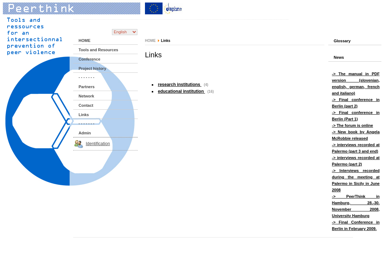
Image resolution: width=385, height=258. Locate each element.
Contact (86, 105)
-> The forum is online (352, 125)
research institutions (179, 84)
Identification (98, 143)
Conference (89, 59)
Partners (87, 87)
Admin (85, 133)
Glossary (342, 41)
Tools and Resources (98, 50)
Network (86, 96)
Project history (92, 68)
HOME (84, 40)
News (339, 57)
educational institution (181, 91)
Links (84, 115)
